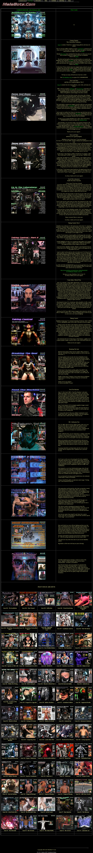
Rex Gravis (63, 54)
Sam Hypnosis (80, 88)
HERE (82, 51)
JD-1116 (71, 60)
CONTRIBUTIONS (78, 126)
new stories (78, 113)
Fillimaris (72, 88)
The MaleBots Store (67, 77)
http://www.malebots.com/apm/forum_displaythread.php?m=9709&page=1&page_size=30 (74, 271)
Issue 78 (59, 84)
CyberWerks (81, 48)
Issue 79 (60, 44)
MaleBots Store (83, 120)
